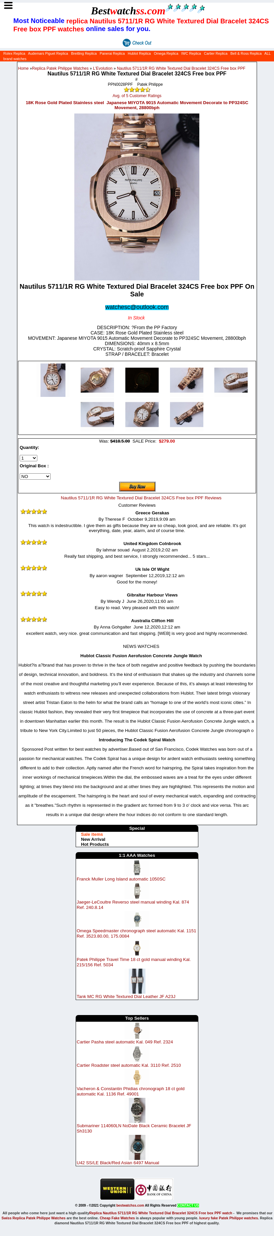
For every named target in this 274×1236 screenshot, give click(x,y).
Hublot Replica (139, 53)
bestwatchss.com (130, 1205)
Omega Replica (166, 53)
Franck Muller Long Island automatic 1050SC (121, 878)
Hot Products (95, 844)
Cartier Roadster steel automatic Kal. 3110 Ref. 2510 (129, 1065)
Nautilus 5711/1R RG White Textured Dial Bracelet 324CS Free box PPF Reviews (141, 497)
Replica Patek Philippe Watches (60, 68)
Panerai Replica (112, 53)
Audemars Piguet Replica (48, 53)
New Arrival (93, 839)
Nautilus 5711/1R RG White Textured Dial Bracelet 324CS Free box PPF (181, 68)
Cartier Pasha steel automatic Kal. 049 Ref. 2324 (125, 1041)
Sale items (92, 834)
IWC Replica (191, 53)
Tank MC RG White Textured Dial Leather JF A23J (126, 996)
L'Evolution (102, 68)
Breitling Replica (84, 53)
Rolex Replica (14, 53)
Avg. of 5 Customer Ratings (137, 95)
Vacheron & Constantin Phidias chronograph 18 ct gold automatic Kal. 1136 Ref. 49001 (131, 1091)
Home (23, 68)
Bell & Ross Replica (246, 53)
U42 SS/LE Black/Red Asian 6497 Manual (118, 1162)
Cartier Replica (215, 53)
